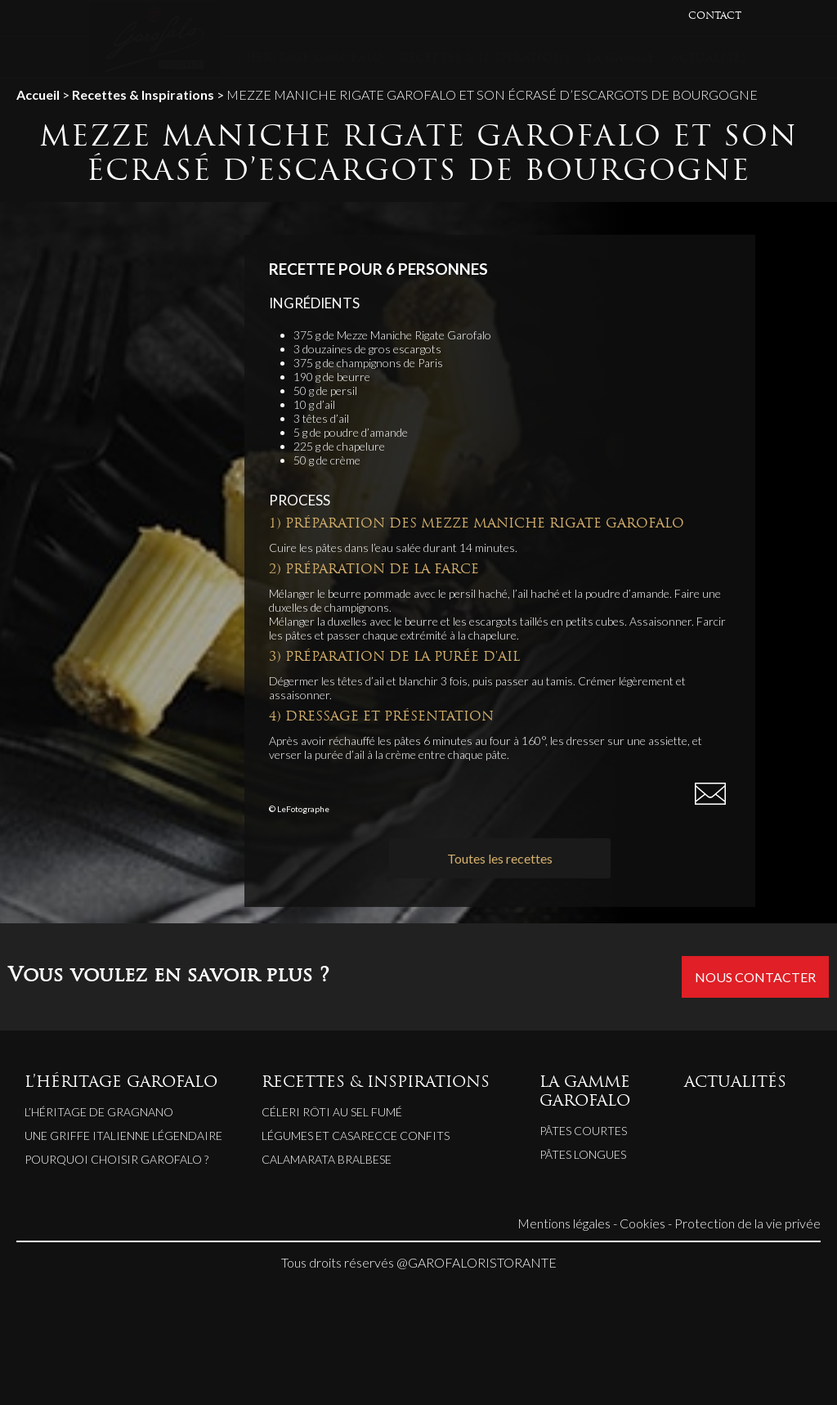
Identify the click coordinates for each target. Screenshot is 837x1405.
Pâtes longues (582, 1154)
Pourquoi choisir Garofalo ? (116, 1159)
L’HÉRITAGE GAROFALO (309, 58)
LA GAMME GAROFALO (584, 1092)
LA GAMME (621, 58)
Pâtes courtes (583, 1131)
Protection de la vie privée (747, 1223)
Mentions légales (564, 1223)
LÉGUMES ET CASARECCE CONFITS (356, 1135)
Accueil (38, 94)
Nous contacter (755, 977)
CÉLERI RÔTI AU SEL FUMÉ (332, 1112)
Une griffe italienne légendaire (123, 1135)
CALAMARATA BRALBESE (327, 1159)
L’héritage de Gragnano (99, 1112)
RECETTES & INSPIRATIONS (485, 58)
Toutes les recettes (500, 858)
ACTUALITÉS (709, 58)
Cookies (642, 1223)
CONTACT (714, 16)
